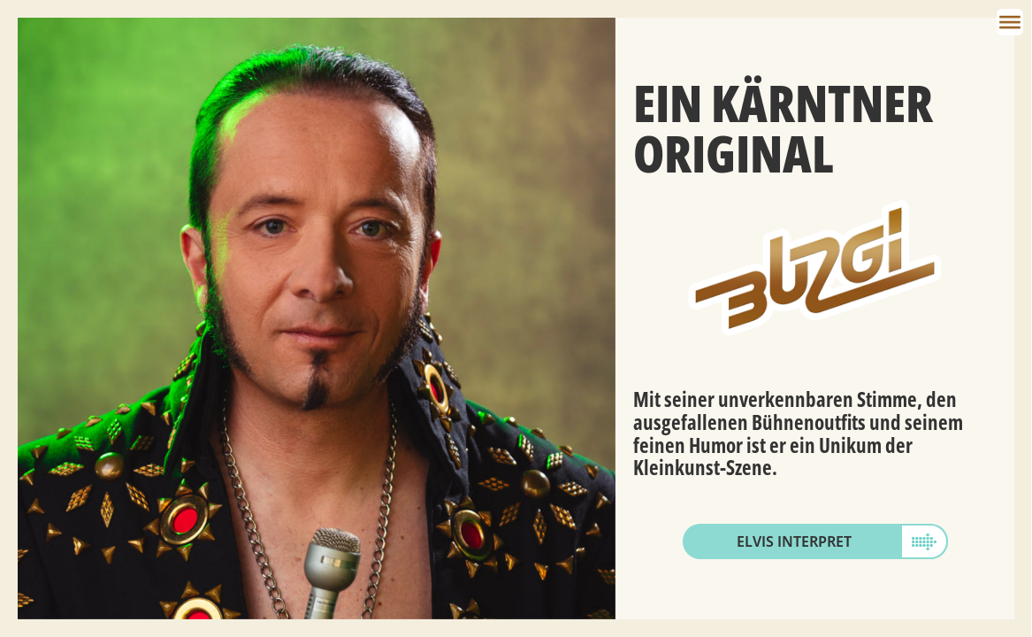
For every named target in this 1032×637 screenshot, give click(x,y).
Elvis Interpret (794, 541)
